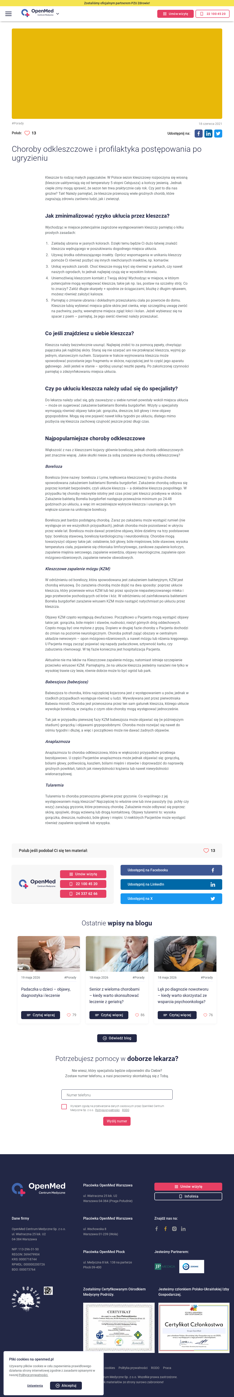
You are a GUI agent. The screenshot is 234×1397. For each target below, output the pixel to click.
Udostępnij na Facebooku (171, 870)
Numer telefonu (79, 1095)
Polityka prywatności (107, 1110)
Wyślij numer (117, 1121)
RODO (125, 1110)
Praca (167, 1368)
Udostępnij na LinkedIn (171, 884)
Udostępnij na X (171, 898)
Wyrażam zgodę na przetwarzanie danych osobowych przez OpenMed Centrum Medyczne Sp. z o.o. (117, 1108)
